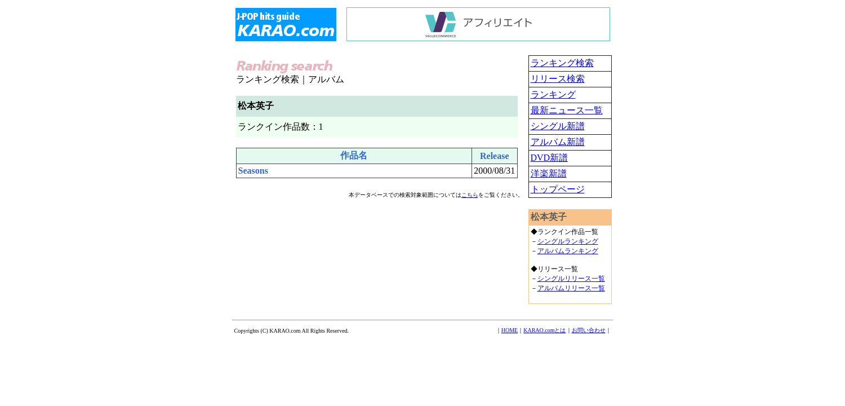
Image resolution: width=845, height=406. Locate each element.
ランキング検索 (562, 63)
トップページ (558, 189)
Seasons (253, 170)
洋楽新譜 (549, 173)
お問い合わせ (589, 330)
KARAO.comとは (544, 330)
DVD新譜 (549, 157)
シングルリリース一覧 (571, 279)
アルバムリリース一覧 (571, 288)
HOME (509, 330)
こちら (469, 195)
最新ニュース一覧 (567, 110)
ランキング (553, 94)
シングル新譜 (558, 126)
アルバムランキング (567, 251)
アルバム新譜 (558, 142)
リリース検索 (558, 78)
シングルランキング (567, 241)
